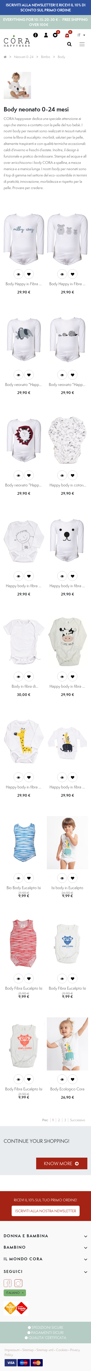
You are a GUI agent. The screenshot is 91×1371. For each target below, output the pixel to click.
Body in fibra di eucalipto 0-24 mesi (24, 686)
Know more (62, 1163)
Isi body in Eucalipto (67, 887)
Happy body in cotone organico (67, 485)
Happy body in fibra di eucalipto (23, 586)
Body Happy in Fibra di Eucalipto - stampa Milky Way (24, 284)
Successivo (77, 1120)
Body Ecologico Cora (67, 1089)
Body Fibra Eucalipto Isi (23, 988)
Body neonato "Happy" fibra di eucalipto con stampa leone (23, 485)
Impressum (12, 1350)
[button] (29, 274)
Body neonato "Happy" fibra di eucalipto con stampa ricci (67, 385)
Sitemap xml (44, 1350)
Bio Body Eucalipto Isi (24, 887)
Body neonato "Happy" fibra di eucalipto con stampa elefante (23, 385)
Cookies (61, 1350)
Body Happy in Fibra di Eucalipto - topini (67, 284)
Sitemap (28, 1350)
